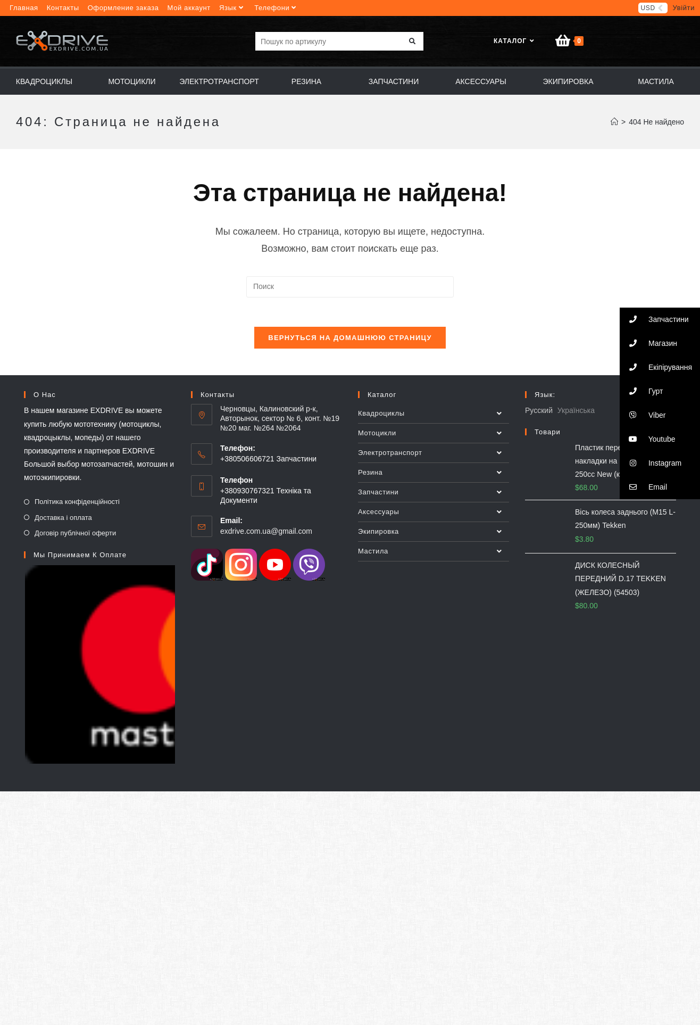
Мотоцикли (433, 438)
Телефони (276, 8)
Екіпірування (656, 367)
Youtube (648, 439)
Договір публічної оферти (75, 538)
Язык (232, 8)
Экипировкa (433, 537)
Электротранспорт (433, 458)
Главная (24, 8)
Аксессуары (433, 517)
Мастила (433, 556)
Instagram (650, 463)
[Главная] (614, 124)
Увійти (684, 8)
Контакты (63, 8)
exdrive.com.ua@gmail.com (266, 536)
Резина (433, 477)
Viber (642, 415)
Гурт (641, 391)
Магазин (648, 344)
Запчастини (433, 497)
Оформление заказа (123, 8)
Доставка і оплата (63, 522)
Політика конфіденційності (77, 507)
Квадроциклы (433, 418)
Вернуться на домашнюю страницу (350, 343)
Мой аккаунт (189, 8)
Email (643, 487)
